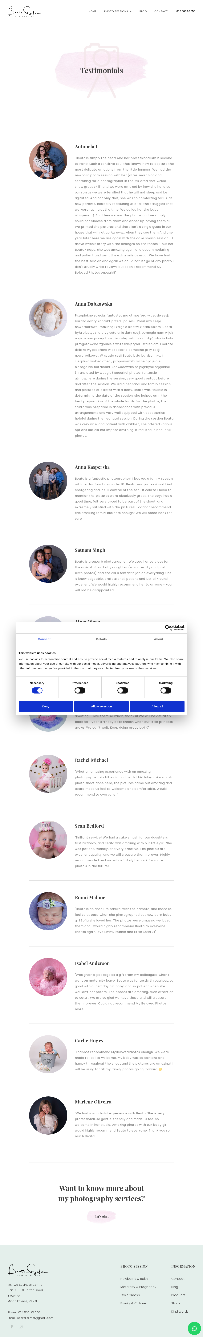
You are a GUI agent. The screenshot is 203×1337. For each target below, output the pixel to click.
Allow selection (101, 706)
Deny (45, 706)
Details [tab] (101, 639)
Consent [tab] (44, 639)
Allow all (157, 706)
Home (93, 11)
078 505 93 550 (185, 11)
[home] (24, 11)
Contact (161, 11)
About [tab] (158, 639)
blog (143, 11)
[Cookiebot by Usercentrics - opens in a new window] (168, 628)
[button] (118, 11)
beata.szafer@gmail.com (35, 1318)
